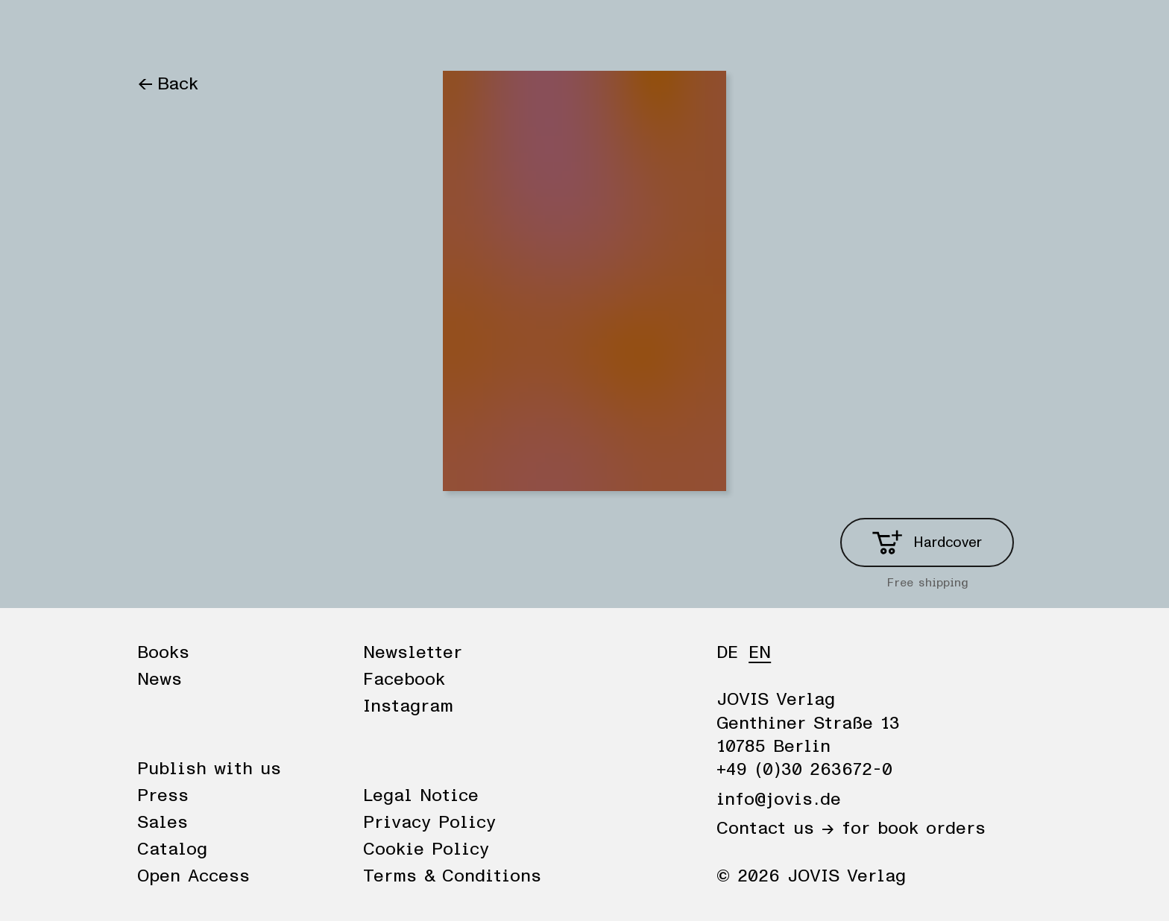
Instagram (408, 706)
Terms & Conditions (452, 876)
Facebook (404, 680)
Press (163, 796)
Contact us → (775, 829)
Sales (162, 823)
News (229, 31)
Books (163, 31)
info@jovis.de (778, 799)
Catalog (172, 849)
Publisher (307, 31)
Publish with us (209, 769)
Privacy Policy (429, 823)
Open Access (193, 876)
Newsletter (412, 653)
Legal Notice (421, 796)
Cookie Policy (426, 849)
